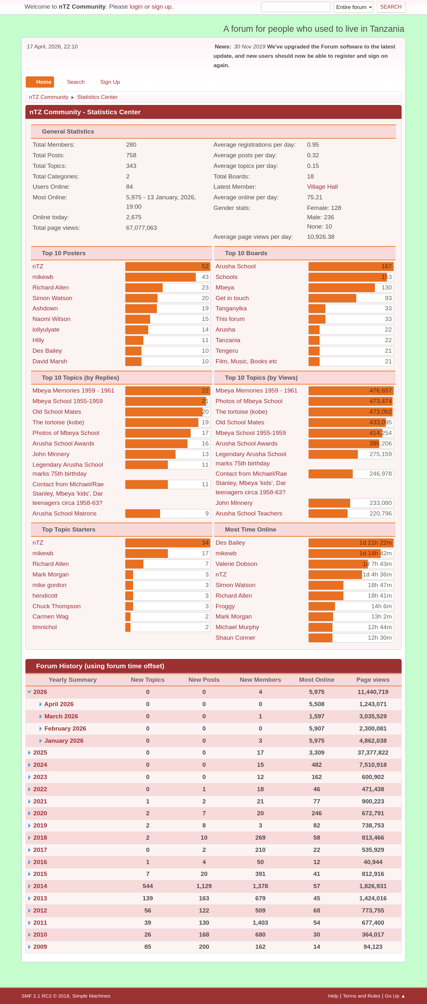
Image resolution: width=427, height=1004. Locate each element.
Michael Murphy (237, 627)
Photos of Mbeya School (65, 432)
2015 (40, 873)
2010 (40, 934)
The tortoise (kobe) (58, 422)
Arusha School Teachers (249, 513)
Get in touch (232, 298)
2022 (40, 789)
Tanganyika (231, 308)
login (136, 6)
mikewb (42, 276)
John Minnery (50, 454)
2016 (40, 862)
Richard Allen (50, 287)
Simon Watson (52, 298)
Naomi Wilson (51, 319)
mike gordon (49, 585)
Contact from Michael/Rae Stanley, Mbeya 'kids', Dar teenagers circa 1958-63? (68, 493)
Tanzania (228, 340)
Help (333, 996)
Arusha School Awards (63, 443)
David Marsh (49, 361)
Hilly (38, 340)
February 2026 (65, 728)
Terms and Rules (361, 996)
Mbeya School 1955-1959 (67, 401)
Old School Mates (56, 411)
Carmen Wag (50, 616)
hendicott (45, 595)
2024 (40, 764)
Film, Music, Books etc (246, 361)
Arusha (225, 329)
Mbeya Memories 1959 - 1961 (73, 390)
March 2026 (61, 716)
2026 (40, 691)
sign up (162, 6)
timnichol (44, 627)
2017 (40, 849)
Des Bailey (47, 350)
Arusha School (236, 266)
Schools (227, 276)
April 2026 (59, 704)
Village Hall (322, 186)
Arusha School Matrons (64, 513)
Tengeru (227, 350)
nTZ (37, 266)
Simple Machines (91, 996)
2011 (40, 922)
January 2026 (64, 740)
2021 (40, 801)
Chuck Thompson (56, 606)
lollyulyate (45, 329)
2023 (40, 777)
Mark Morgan (50, 574)
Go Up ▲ (395, 996)
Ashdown (45, 308)
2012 (40, 910)
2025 (40, 752)
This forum (230, 319)
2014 (40, 886)
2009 (40, 946)
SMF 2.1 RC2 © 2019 (45, 996)
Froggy (225, 606)
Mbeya (225, 287)
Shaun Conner (236, 637)
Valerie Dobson (237, 563)
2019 (40, 825)
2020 (40, 813)
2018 (40, 837)
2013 (40, 898)
